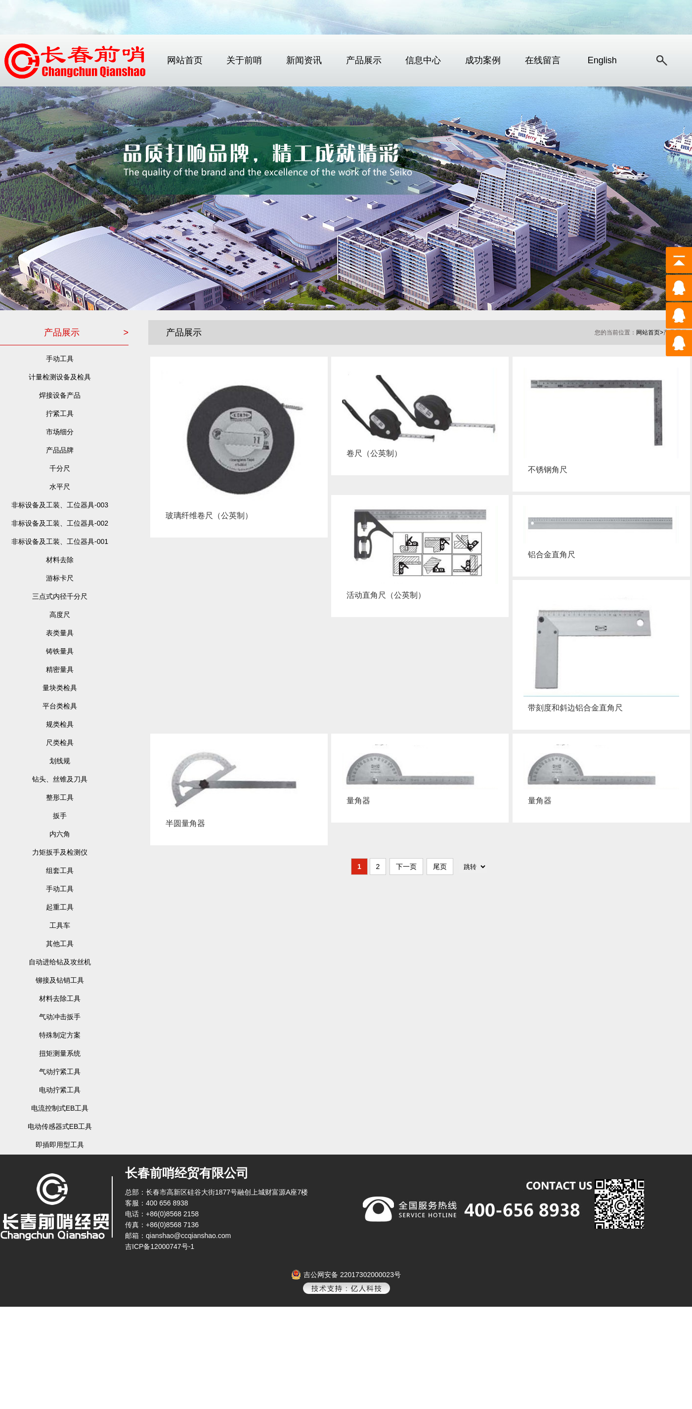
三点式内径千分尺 (59, 596)
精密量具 (60, 669)
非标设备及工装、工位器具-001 (59, 541)
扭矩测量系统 (60, 1053)
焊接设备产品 (60, 395)
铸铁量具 (60, 651)
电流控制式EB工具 (60, 1108)
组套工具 (60, 870)
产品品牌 (60, 450)
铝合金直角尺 (549, 554)
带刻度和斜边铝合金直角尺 (573, 708)
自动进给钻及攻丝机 (60, 962)
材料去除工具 (60, 998)
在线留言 (543, 60)
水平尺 (59, 487)
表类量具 (60, 633)
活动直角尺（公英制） (384, 595)
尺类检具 (60, 742)
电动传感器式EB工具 (60, 1126)
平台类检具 (60, 706)
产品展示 (364, 60)
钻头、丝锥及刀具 (59, 779)
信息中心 (423, 60)
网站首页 (185, 60)
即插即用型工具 (60, 1145)
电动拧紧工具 (60, 1090)
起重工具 (60, 907)
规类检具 (60, 724)
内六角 (59, 834)
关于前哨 (244, 60)
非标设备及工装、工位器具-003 (59, 505)
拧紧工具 (60, 413)
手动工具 (60, 359)
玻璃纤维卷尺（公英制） (207, 515)
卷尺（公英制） (372, 453)
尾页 (440, 866)
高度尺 (59, 615)
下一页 (406, 866)
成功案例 (483, 60)
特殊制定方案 (60, 1035)
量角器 (356, 800)
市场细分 (60, 432)
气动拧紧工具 (60, 1072)
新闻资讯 (304, 60)
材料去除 (60, 560)
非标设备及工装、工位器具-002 (59, 523)
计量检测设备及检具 (60, 377)
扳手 (60, 816)
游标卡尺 (60, 578)
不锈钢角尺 (545, 469)
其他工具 (60, 944)
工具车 (59, 925)
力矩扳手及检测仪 (59, 852)
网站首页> (649, 332)
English (602, 60)
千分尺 (59, 468)
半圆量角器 (183, 823)
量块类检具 (60, 688)
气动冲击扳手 (60, 1017)
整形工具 (60, 797)
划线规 (59, 761)
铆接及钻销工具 (60, 980)
